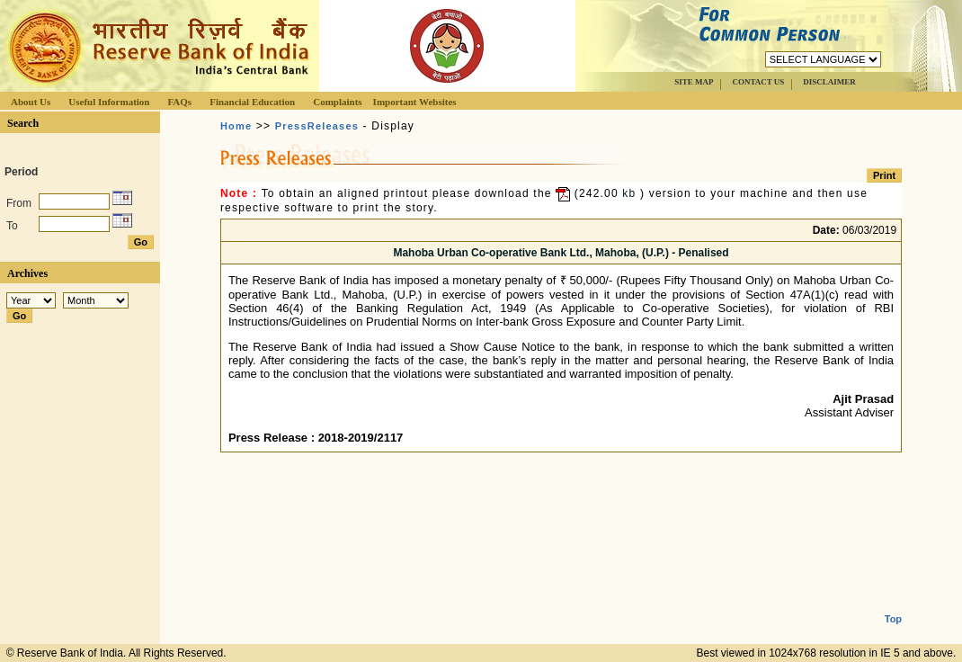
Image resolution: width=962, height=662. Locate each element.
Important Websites (415, 101)
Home (236, 126)
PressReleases (317, 126)
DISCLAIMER (829, 81)
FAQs (179, 101)
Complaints (337, 101)
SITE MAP (693, 81)
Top (893, 604)
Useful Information (108, 101)
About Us (30, 101)
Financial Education (252, 101)
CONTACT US (758, 81)
